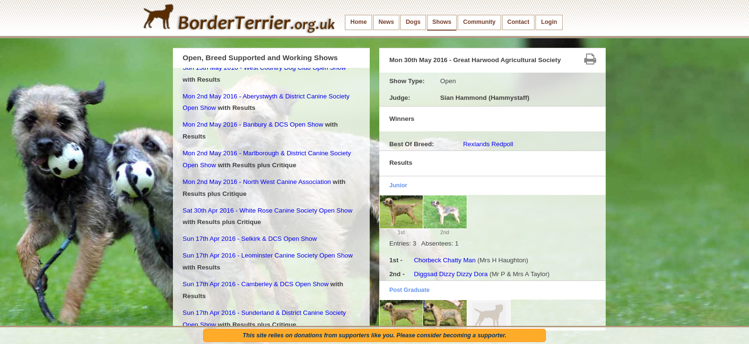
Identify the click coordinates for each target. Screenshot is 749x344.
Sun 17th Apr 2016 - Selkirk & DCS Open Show (249, 238)
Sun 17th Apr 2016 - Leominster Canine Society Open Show (267, 255)
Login (549, 22)
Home (359, 22)
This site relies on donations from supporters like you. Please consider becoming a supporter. (374, 335)
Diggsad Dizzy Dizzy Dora (451, 274)
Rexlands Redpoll (488, 144)
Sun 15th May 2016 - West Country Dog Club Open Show (264, 67)
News (386, 22)
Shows (441, 22)
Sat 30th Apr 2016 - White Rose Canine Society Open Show (267, 210)
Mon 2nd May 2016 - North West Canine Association (256, 181)
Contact (518, 22)
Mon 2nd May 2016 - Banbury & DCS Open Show (252, 124)
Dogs (413, 22)
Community (479, 22)
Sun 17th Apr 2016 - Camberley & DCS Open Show (255, 284)
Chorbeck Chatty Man (444, 260)
